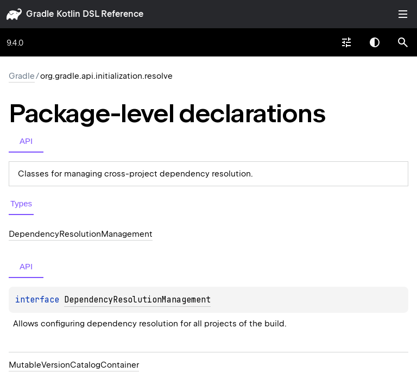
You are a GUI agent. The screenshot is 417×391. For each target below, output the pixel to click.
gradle (40, 14)
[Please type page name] (403, 42)
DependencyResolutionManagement (137, 299)
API (26, 141)
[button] (403, 42)
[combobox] (346, 42)
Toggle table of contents (403, 14)
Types (21, 203)
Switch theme (375, 42)
